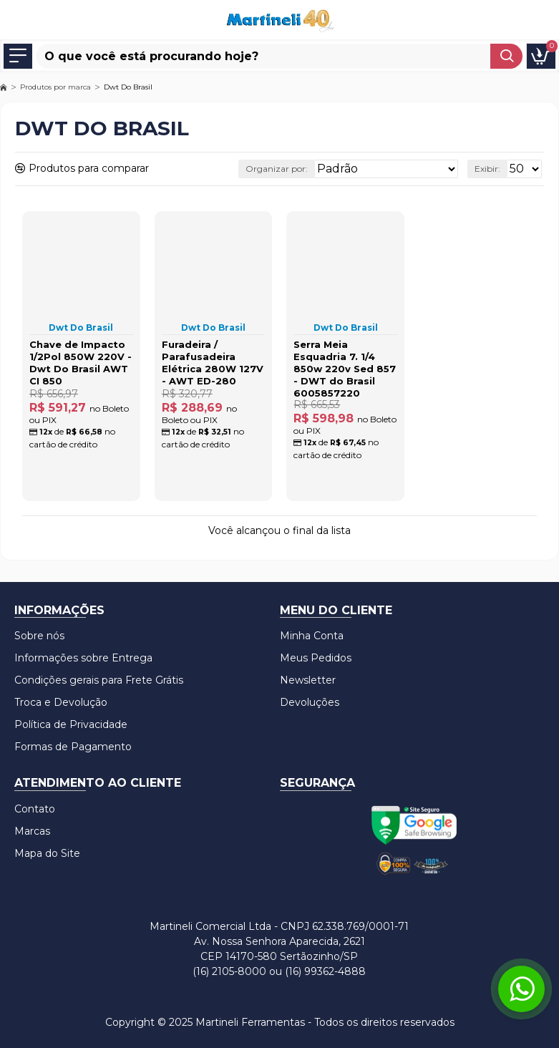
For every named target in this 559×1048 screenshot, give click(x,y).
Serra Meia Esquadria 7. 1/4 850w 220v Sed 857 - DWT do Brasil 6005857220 (344, 369)
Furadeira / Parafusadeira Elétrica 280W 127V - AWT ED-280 (212, 363)
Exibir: (487, 168)
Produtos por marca (55, 87)
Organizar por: (277, 168)
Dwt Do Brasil (81, 327)
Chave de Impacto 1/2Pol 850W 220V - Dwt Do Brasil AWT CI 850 (80, 363)
